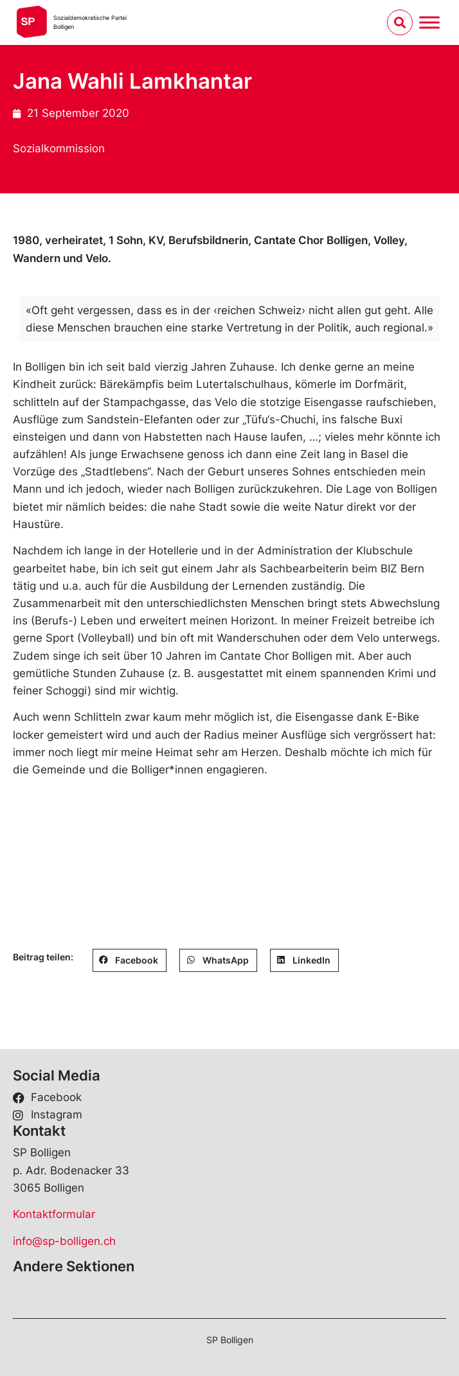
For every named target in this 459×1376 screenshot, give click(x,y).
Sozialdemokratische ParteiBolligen (90, 22)
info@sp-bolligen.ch (64, 1241)
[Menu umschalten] (429, 22)
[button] (129, 960)
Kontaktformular (54, 1214)
